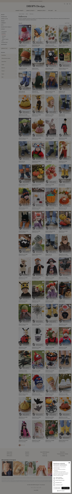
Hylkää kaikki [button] (57, 488)
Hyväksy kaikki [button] (65, 488)
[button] (61, 491)
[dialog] (61, 477)
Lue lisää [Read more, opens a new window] (61, 475)
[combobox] (69, 462)
